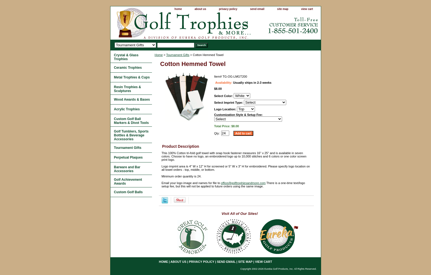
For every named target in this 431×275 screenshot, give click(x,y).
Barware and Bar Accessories (127, 169)
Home (159, 55)
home (178, 9)
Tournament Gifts (177, 55)
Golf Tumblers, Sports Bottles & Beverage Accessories (131, 135)
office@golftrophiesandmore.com (243, 183)
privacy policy (228, 9)
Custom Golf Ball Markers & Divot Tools (131, 121)
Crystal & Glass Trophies (126, 57)
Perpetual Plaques (128, 157)
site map (282, 9)
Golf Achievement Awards (128, 181)
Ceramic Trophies (128, 68)
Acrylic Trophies (127, 109)
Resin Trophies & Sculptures (127, 89)
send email (257, 9)
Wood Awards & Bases (132, 99)
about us (200, 9)
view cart (307, 9)
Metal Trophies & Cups (132, 77)
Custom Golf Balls (128, 192)
